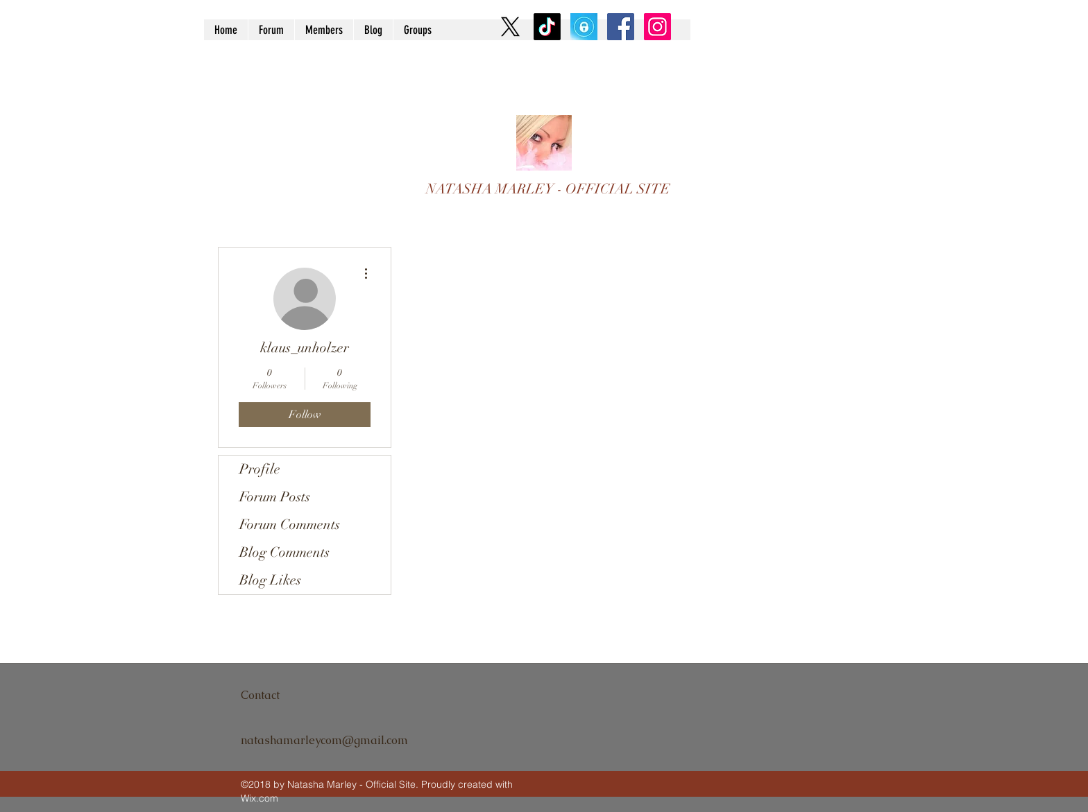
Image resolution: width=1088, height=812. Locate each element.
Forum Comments (289, 524)
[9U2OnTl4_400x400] (583, 26)
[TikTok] (547, 26)
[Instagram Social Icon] (657, 26)
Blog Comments (284, 552)
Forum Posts (274, 497)
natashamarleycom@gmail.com (324, 740)
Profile (259, 469)
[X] (510, 26)
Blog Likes (270, 580)
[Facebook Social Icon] (620, 26)
